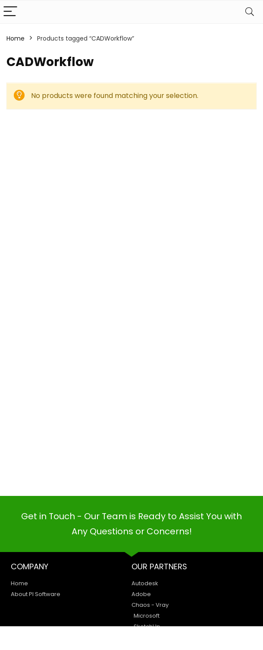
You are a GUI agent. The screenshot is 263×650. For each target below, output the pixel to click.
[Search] (249, 11)
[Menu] (10, 11)
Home (15, 38)
